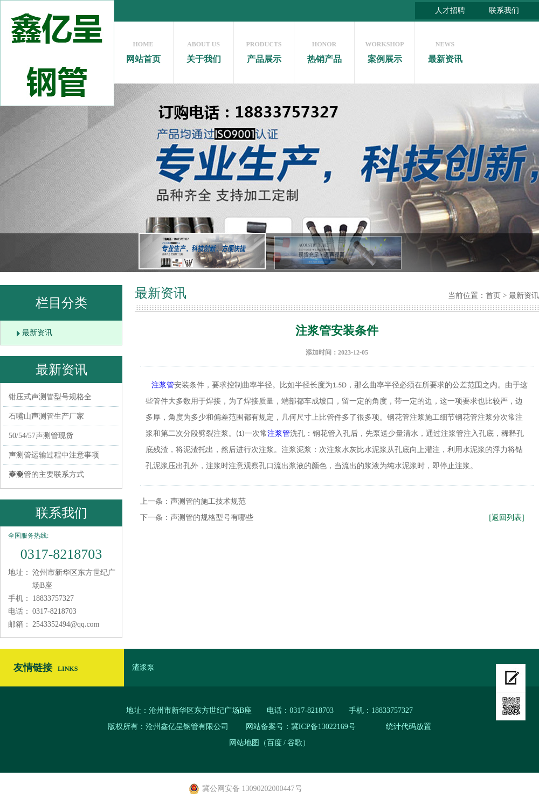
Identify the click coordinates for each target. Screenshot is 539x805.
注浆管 (162, 385)
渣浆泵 (143, 667)
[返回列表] (506, 517)
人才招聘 (450, 10)
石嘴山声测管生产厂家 (46, 416)
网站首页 (143, 49)
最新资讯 (445, 49)
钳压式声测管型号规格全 (50, 397)
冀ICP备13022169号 (323, 727)
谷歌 (294, 743)
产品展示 (264, 49)
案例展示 (384, 49)
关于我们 (203, 49)
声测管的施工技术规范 (208, 501)
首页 (493, 296)
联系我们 (504, 10)
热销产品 (324, 49)
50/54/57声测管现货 (41, 436)
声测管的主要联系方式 (46, 474)
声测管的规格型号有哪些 (211, 517)
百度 (274, 743)
